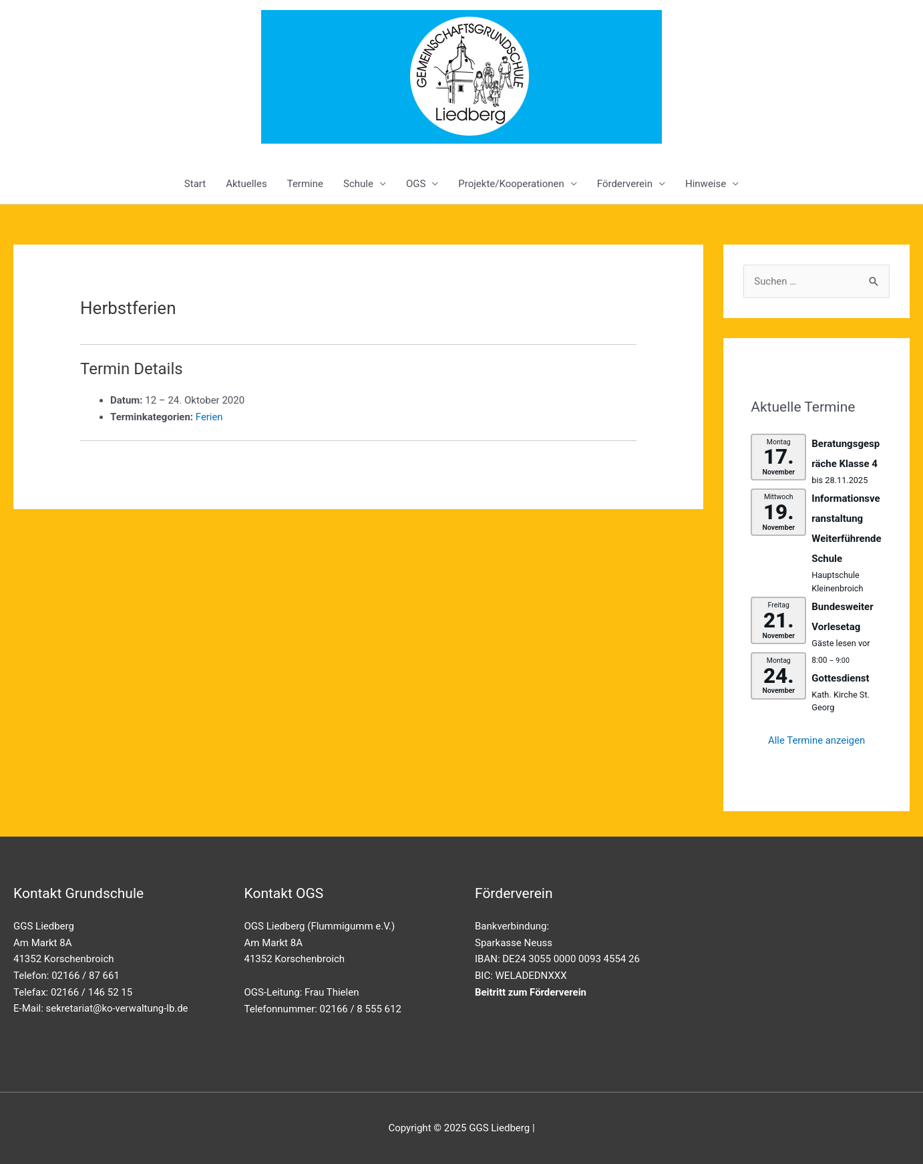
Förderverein (625, 184)
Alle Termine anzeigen (816, 741)
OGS (415, 184)
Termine (305, 184)
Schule (358, 184)
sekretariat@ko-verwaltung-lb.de (118, 1008)
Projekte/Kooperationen (511, 184)
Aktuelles (246, 184)
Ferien (209, 417)
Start (195, 184)
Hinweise (705, 184)
